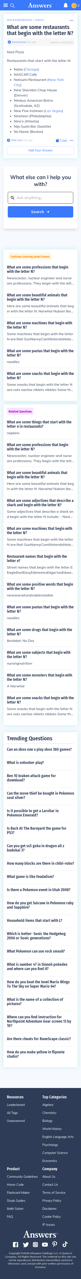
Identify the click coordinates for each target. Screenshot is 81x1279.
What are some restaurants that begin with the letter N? (40, 30)
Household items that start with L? (34, 920)
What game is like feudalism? (30, 876)
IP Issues (48, 1225)
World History (52, 1129)
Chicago (31, 69)
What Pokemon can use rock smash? (36, 951)
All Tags (12, 1113)
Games (39, 19)
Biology (47, 1121)
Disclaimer (49, 1209)
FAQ (10, 1217)
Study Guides (16, 1201)
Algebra (47, 1105)
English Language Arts (58, 1137)
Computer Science (55, 1153)
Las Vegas (53, 111)
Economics (49, 1161)
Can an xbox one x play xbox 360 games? (39, 749)
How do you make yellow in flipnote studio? (36, 1054)
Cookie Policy (51, 1217)
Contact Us (50, 1185)
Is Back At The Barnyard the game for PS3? (37, 830)
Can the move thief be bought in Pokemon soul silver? (40, 795)
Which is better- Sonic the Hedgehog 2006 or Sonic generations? (36, 935)
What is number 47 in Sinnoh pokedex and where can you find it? (37, 966)
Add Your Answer (40, 150)
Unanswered (16, 1121)
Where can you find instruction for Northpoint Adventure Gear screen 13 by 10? (39, 1021)
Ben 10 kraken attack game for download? (31, 778)
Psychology (50, 1145)
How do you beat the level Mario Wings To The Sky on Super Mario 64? (38, 984)
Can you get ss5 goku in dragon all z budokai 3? (35, 848)
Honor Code (15, 1185)
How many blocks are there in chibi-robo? (40, 863)
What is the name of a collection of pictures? (35, 1001)
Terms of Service (53, 1193)
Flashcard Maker (18, 1193)
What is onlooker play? (25, 762)
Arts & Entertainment (19, 19)
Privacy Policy (51, 1201)
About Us (48, 1177)
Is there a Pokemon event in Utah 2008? (38, 889)
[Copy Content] (61, 140)
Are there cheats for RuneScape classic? (39, 1038)
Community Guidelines (22, 1177)
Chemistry (49, 1113)
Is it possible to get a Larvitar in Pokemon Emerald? (33, 813)
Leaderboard (16, 1105)
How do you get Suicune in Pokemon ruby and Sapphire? (40, 905)
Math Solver (15, 1209)
